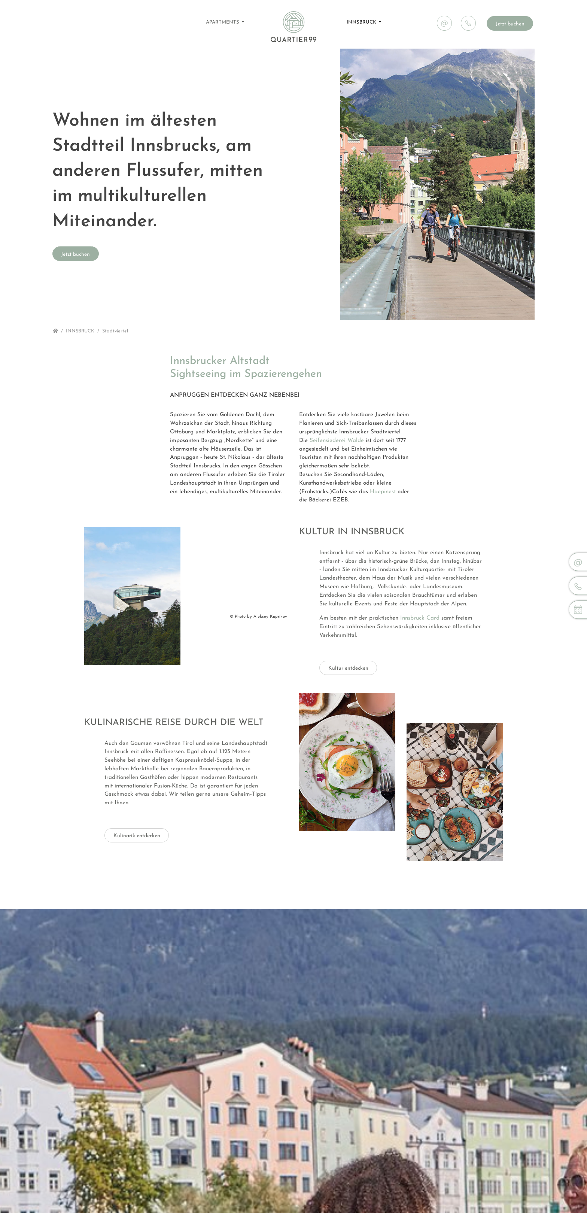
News (523, 6)
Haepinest (383, 492)
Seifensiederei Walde (337, 440)
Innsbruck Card (420, 629)
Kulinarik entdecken (136, 858)
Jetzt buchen (510, 24)
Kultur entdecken (348, 679)
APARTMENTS (223, 22)
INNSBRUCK (362, 22)
